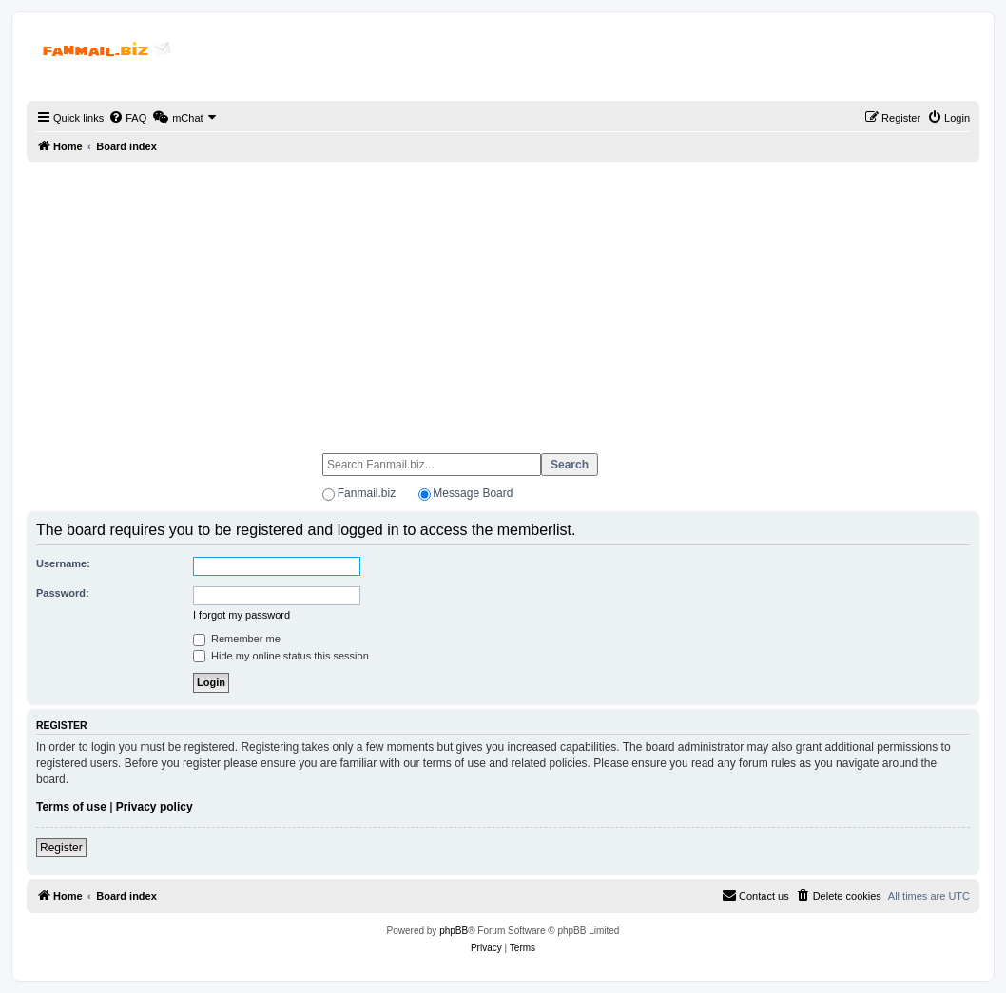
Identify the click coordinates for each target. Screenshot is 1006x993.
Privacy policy (154, 806)
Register (61, 847)
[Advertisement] (503, 299)
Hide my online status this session (281, 655)
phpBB (453, 931)
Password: (62, 593)
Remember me (237, 638)
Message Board (473, 493)
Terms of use (71, 806)
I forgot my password (241, 615)
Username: (63, 563)
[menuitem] (127, 117)
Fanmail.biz (367, 493)
